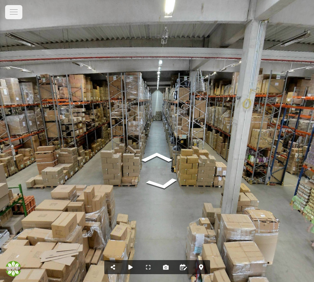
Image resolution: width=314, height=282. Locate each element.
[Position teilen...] (113, 267)
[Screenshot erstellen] (166, 267)
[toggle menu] (13, 12)
